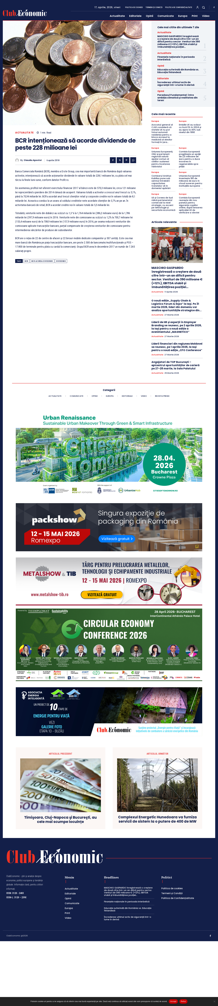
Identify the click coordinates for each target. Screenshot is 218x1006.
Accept (173, 1001)
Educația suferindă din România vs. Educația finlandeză (178, 71)
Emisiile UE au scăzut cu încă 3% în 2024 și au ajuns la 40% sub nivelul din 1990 (190, 128)
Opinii (160, 66)
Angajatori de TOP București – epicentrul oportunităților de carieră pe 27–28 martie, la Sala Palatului (175, 365)
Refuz (183, 1001)
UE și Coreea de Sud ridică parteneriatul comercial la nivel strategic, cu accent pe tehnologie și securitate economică (163, 204)
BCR (26, 261)
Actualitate (24, 132)
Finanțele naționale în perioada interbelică (176, 58)
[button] (203, 7)
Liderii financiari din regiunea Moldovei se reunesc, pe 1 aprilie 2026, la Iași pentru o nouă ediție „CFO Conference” (176, 347)
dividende (61, 261)
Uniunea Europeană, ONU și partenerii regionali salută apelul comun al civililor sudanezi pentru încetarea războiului (162, 159)
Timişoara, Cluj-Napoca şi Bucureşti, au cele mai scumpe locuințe (60, 819)
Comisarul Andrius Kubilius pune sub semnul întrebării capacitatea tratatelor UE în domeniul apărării (161, 182)
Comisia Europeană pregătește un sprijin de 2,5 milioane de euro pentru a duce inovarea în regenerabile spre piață (190, 159)
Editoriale (163, 78)
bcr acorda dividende (42, 261)
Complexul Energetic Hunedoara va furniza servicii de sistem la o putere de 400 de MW (157, 819)
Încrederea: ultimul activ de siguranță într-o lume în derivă (175, 84)
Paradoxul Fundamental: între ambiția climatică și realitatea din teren (177, 97)
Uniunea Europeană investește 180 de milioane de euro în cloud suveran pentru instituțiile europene (190, 180)
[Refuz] (214, 1001)
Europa (155, 121)
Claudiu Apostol (33, 160)
